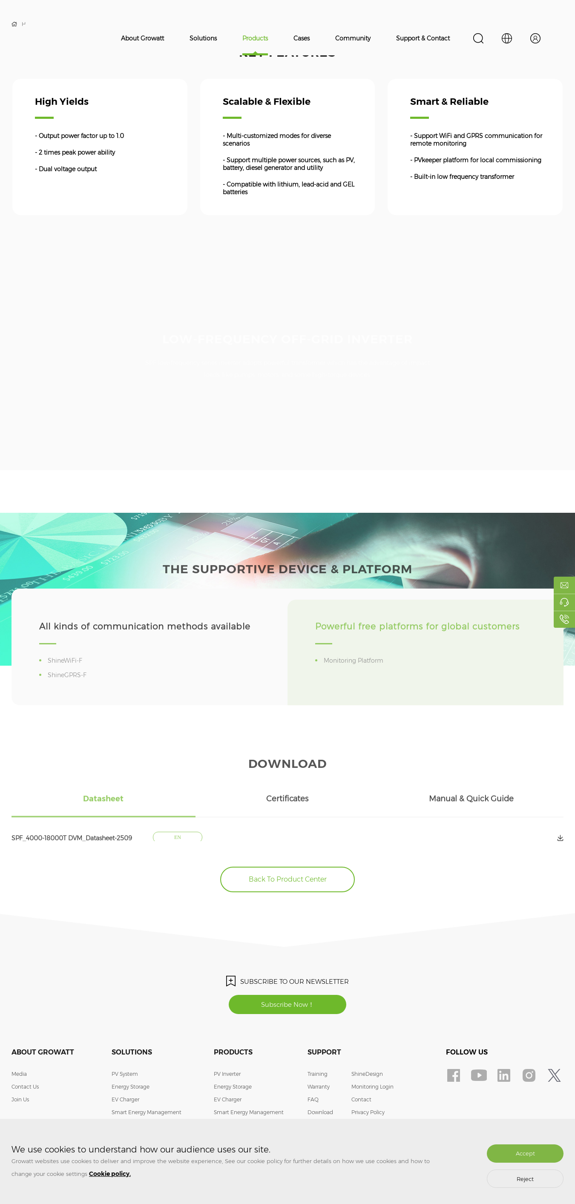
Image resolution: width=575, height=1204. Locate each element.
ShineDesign (367, 1074)
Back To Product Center (288, 879)
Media (19, 1074)
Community (353, 38)
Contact (361, 1099)
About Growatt (142, 38)
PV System (125, 1074)
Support (324, 1052)
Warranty (319, 1086)
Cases (301, 38)
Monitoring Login (372, 1086)
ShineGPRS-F (68, 690)
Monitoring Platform (355, 676)
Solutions (203, 38)
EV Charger (125, 1099)
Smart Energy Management (146, 1112)
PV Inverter (227, 1074)
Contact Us (25, 1086)
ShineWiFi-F (66, 676)
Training (318, 1074)
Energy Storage (131, 1086)
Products (255, 38)
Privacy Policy (368, 1112)
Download (320, 1112)
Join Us (20, 1099)
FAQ (313, 1099)
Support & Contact (423, 38)
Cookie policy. (110, 1174)
